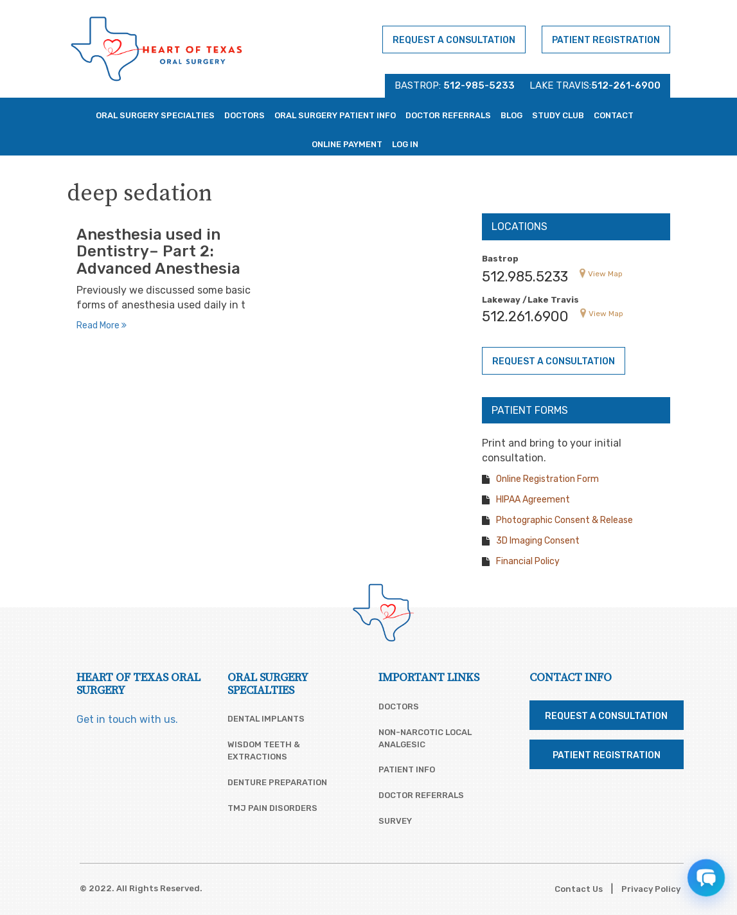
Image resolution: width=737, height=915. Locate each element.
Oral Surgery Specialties (155, 115)
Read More (101, 325)
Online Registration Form (547, 479)
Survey (395, 821)
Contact (614, 115)
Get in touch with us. (127, 719)
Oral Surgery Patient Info (335, 115)
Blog (511, 115)
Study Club (558, 115)
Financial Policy (528, 561)
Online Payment (347, 144)
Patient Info (406, 769)
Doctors (244, 115)
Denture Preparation (277, 782)
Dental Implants (266, 719)
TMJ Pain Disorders (272, 808)
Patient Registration (606, 40)
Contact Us (579, 889)
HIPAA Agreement (533, 499)
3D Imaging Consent (538, 540)
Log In (405, 144)
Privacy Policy (650, 889)
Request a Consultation (454, 40)
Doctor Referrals (448, 115)
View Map (605, 273)
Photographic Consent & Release (564, 520)
